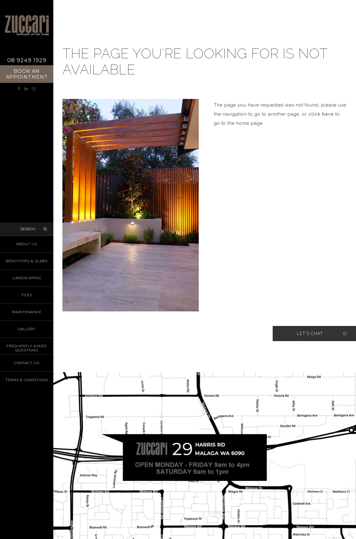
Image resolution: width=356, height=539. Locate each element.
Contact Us (26, 363)
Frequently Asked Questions (27, 348)
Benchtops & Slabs (27, 261)
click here (321, 114)
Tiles (26, 295)
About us (26, 244)
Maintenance (27, 312)
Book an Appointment (27, 74)
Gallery (26, 329)
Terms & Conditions (26, 380)
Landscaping (27, 278)
